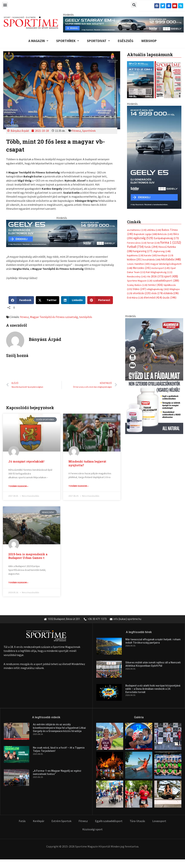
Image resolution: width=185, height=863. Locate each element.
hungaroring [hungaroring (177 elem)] (142, 199)
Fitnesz (76, 130)
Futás (22, 821)
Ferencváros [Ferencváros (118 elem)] (137, 190)
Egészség (125, 41)
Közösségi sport (92, 829)
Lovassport (159, 821)
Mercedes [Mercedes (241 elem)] (142, 215)
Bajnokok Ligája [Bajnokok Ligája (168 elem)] (145, 182)
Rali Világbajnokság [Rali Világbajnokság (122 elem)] (159, 220)
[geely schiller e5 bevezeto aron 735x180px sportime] (61, 233)
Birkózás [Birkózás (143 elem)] (165, 182)
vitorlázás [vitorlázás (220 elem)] (142, 241)
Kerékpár (38, 821)
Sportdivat (98, 41)
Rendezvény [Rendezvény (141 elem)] (136, 224)
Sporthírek (67, 41)
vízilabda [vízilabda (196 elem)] (171, 241)
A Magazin (38, 41)
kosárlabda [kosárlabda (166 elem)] (152, 207)
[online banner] (154, 132)
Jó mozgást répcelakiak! (26, 461)
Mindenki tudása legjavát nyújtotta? (87, 463)
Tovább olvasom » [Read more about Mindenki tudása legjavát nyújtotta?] (78, 486)
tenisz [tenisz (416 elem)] (155, 233)
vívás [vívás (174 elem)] (157, 241)
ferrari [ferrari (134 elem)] (153, 190)
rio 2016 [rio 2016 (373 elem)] (155, 224)
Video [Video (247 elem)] (139, 237)
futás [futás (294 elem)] (151, 194)
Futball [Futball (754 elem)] (135, 194)
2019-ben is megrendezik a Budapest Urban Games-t (27, 556)
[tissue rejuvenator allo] (154, 323)
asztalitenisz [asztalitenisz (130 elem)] (137, 177)
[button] (5, 5)
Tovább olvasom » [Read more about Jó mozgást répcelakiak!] (18, 486)
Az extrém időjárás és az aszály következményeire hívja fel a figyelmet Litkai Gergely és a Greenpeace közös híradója (59, 728)
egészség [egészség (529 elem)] (143, 186)
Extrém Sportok (61, 821)
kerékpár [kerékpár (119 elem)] (165, 203)
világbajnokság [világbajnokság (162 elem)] (158, 237)
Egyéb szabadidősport (108, 821)
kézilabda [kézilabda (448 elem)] (171, 207)
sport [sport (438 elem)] (171, 224)
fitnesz (24, 317)
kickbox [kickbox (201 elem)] (134, 207)
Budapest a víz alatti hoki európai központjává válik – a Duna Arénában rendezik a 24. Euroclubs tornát (152, 689)
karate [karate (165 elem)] (150, 203)
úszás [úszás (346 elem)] (169, 245)
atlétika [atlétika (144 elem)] (154, 177)
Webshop (149, 41)
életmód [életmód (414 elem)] (153, 245)
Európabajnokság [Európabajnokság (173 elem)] (166, 186)
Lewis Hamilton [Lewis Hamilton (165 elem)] (138, 211)
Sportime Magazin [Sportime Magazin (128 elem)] (139, 228)
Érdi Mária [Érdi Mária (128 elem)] (135, 245)
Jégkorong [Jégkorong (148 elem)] (162, 199)
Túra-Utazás (137, 821)
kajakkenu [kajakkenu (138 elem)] (135, 203)
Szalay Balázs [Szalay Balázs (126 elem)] (137, 232)
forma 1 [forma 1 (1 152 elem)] (170, 190)
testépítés (85, 317)
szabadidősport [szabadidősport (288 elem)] (166, 228)
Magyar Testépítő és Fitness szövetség (54, 317)
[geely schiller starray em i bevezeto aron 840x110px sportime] (123, 24)
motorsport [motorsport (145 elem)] (160, 215)
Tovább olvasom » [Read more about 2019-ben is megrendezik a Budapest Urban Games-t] (18, 582)
